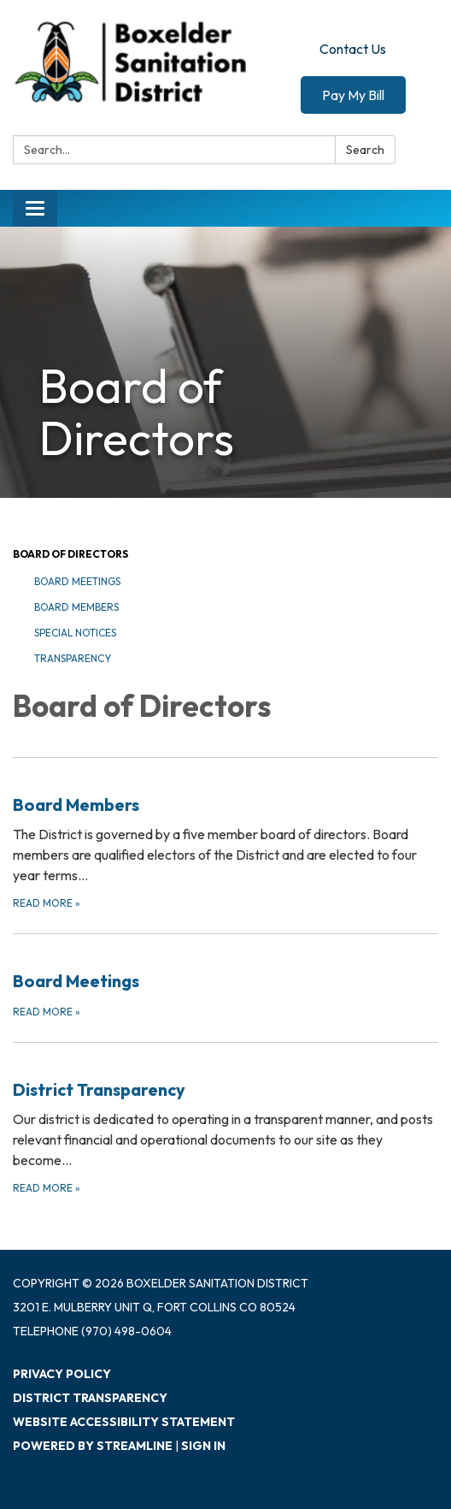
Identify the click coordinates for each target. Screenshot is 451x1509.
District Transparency (90, 1397)
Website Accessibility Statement (124, 1421)
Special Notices (75, 632)
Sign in (203, 1445)
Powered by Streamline (93, 1445)
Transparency (72, 658)
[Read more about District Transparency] (225, 1119)
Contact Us (352, 48)
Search (365, 149)
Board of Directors (70, 553)
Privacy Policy (62, 1374)
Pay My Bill (353, 95)
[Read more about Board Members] (225, 834)
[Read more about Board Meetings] (225, 977)
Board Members (76, 607)
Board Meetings (77, 581)
